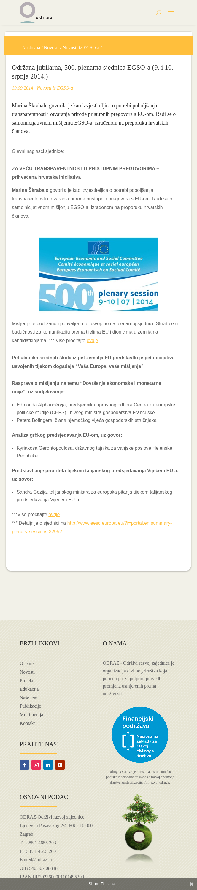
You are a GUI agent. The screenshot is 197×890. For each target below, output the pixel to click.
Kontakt (27, 723)
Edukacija (29, 689)
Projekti (27, 680)
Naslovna (31, 47)
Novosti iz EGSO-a (81, 47)
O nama (27, 663)
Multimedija (31, 714)
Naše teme (29, 697)
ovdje (92, 340)
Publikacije (30, 706)
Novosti (51, 47)
